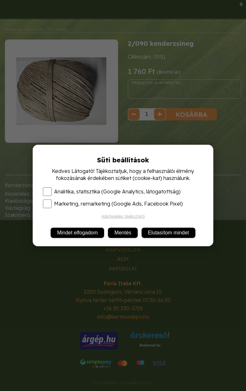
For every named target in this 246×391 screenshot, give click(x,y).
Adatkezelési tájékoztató (123, 216)
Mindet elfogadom (77, 232)
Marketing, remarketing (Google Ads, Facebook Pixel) (113, 204)
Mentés (122, 232)
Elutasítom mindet (168, 232)
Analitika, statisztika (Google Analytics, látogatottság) (112, 191)
